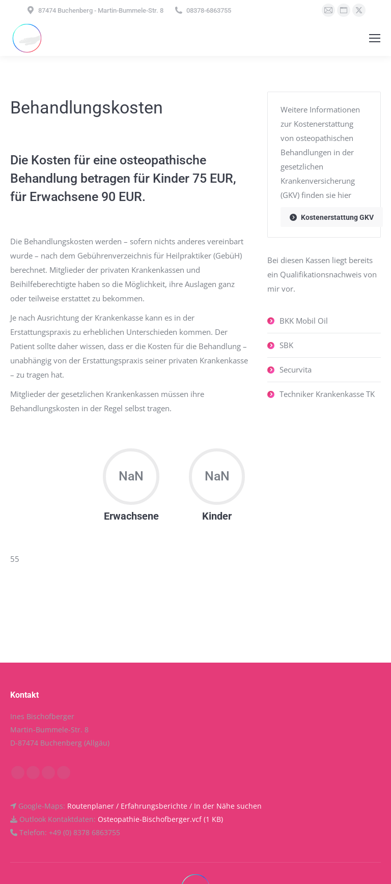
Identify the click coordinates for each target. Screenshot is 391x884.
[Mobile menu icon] (375, 38)
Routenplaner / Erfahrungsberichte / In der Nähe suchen (164, 806)
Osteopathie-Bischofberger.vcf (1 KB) (160, 819)
